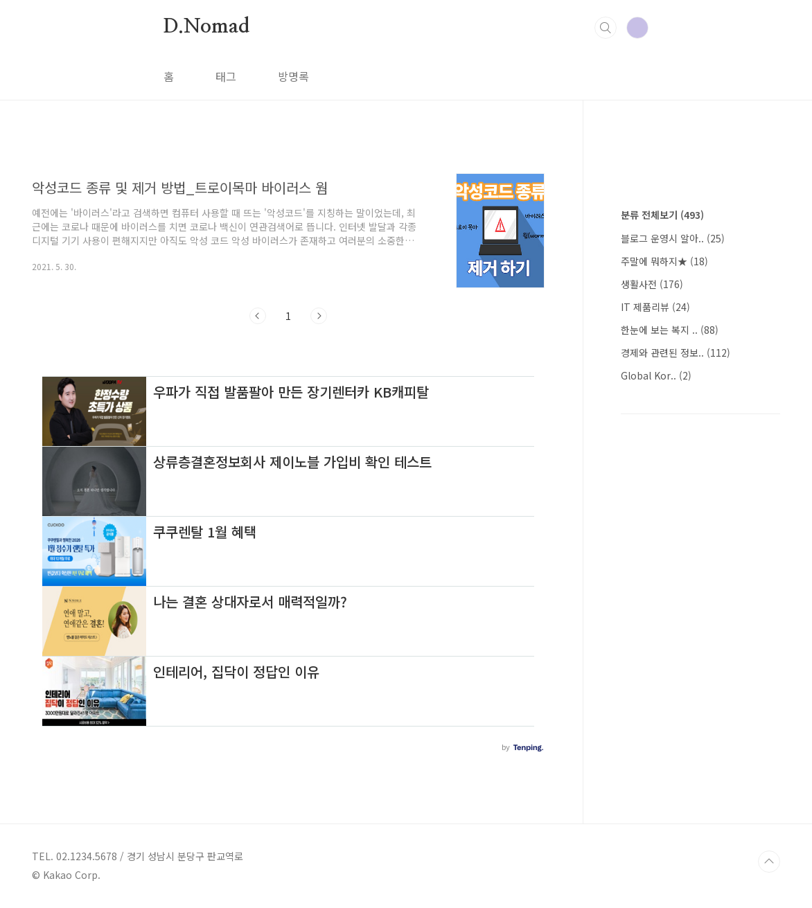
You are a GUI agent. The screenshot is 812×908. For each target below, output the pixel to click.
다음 (318, 316)
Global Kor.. (656, 375)
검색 (605, 27)
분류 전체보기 (662, 215)
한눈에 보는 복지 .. (669, 330)
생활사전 (652, 284)
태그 (225, 76)
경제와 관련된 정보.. (675, 352)
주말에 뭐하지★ (664, 261)
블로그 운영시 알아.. (673, 238)
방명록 (293, 76)
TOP (769, 862)
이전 (257, 316)
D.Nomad (206, 27)
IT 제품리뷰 (655, 307)
